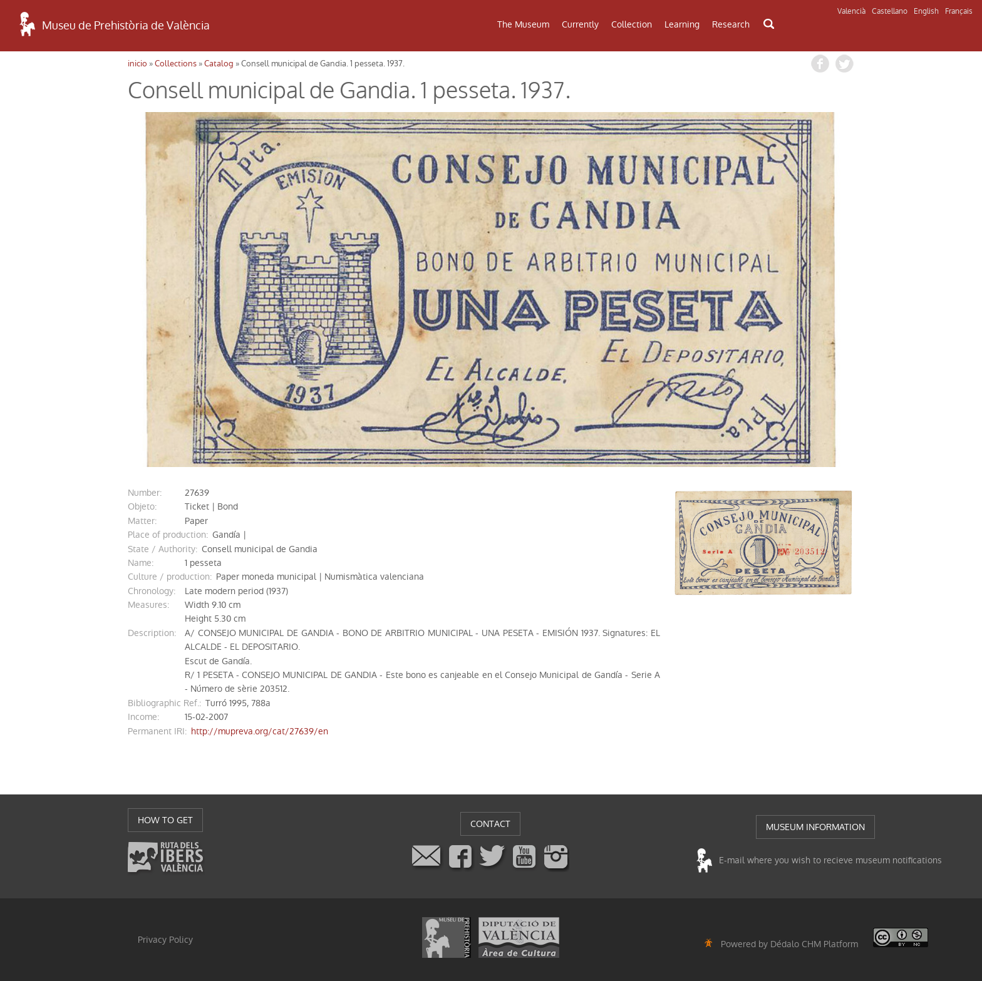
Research (731, 24)
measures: (148, 604)
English (926, 11)
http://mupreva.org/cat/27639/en (259, 731)
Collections (176, 63)
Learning (682, 24)
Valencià (851, 11)
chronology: (151, 591)
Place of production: (168, 534)
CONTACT (490, 824)
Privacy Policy (165, 939)
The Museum (523, 24)
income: (143, 717)
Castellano (889, 11)
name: (140, 563)
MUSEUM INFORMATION (815, 827)
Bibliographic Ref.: (164, 703)
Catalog (219, 63)
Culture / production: (170, 576)
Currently (580, 24)
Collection (631, 24)
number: (145, 492)
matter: (142, 521)
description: (152, 633)
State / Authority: (162, 549)
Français (959, 11)
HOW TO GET (165, 820)
